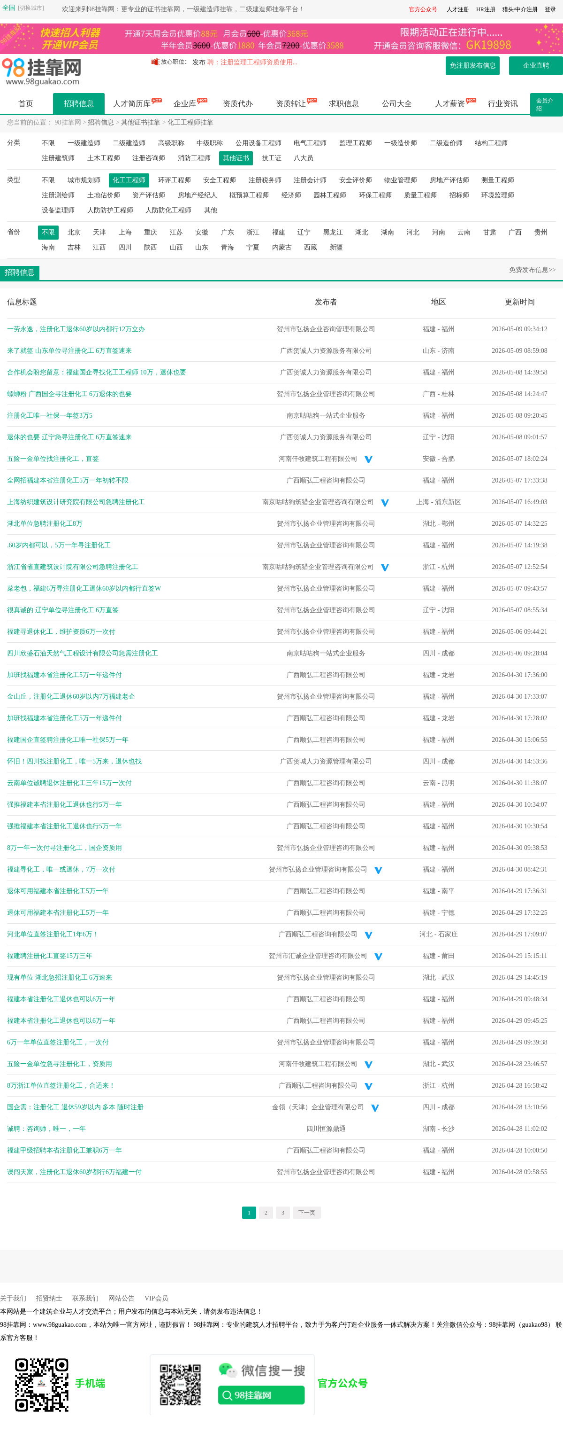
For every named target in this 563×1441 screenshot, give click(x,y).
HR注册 (485, 9)
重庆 (150, 232)
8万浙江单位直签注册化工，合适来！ (61, 1085)
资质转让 (291, 104)
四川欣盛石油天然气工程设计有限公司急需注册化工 (82, 653)
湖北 (361, 232)
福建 (278, 232)
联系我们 (85, 1298)
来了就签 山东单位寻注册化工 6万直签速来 (69, 350)
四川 (125, 247)
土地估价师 (103, 195)
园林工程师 (329, 195)
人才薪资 (450, 104)
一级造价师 (400, 143)
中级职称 (210, 143)
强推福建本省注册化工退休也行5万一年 (64, 804)
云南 (464, 232)
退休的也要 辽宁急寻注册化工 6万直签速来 (69, 437)
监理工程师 (355, 143)
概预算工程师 (249, 195)
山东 (201, 247)
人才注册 (458, 9)
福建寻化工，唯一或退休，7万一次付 (61, 869)
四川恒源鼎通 (326, 1128)
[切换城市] (31, 8)
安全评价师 (355, 180)
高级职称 (171, 143)
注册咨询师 (148, 158)
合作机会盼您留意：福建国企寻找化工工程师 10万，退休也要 (96, 372)
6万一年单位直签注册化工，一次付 (58, 1042)
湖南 (387, 232)
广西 (515, 232)
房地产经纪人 (197, 195)
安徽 (201, 232)
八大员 (303, 158)
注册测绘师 (58, 195)
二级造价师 (446, 143)
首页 (25, 104)
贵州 (541, 232)
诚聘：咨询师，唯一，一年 (46, 1128)
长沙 (448, 1128)
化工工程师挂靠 (190, 122)
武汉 (448, 977)
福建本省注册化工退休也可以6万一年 (61, 999)
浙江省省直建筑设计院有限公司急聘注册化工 (72, 566)
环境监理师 (497, 195)
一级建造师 (84, 143)
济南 (448, 350)
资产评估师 (148, 195)
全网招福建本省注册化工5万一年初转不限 (68, 480)
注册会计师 (310, 180)
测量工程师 (497, 180)
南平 (448, 891)
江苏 (176, 232)
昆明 (448, 783)
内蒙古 (282, 247)
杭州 (448, 566)
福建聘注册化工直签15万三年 (49, 955)
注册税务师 (265, 180)
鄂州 (448, 523)
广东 (227, 232)
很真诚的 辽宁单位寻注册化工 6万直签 (63, 610)
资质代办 (238, 104)
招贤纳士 (49, 1298)
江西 (99, 247)
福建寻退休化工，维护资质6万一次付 (61, 631)
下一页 (306, 1212)
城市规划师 (84, 180)
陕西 (150, 247)
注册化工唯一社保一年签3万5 (49, 415)
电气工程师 (310, 143)
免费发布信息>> (532, 269)
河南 (438, 232)
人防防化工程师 (168, 210)
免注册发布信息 (473, 65)
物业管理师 (400, 180)
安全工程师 (219, 180)
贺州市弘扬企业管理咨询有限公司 (326, 393)
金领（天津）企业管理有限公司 (318, 1107)
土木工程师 (103, 158)
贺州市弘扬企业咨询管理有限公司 (326, 329)
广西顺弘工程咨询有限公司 (326, 480)
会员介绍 (544, 104)
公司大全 (397, 104)
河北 (412, 232)
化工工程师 (129, 180)
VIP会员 (156, 1298)
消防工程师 (194, 158)
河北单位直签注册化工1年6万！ (53, 934)
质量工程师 (420, 195)
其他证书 (236, 158)
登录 (550, 9)
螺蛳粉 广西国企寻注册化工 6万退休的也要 (69, 393)
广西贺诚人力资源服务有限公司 (326, 350)
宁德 (448, 912)
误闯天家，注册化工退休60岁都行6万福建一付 (74, 1172)
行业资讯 (503, 104)
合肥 (448, 458)
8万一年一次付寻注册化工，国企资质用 (64, 847)
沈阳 (448, 437)
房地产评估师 (449, 180)
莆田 (448, 955)
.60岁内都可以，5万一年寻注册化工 (59, 545)
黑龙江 (333, 232)
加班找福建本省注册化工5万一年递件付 (64, 674)
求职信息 (344, 104)
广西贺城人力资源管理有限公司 (326, 761)
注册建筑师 (58, 158)
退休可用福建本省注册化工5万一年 (58, 891)
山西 (176, 247)
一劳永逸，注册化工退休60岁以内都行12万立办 (76, 329)
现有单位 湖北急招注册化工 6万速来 (59, 977)
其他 (210, 210)
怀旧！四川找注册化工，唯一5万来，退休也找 (74, 761)
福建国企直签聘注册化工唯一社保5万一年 (68, 739)
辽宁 (304, 232)
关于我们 (13, 1298)
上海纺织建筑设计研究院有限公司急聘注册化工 (76, 502)
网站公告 (121, 1298)
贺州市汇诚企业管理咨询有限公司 (318, 955)
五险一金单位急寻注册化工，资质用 (59, 1063)
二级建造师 (129, 143)
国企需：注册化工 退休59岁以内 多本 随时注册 (75, 1107)
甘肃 (489, 232)
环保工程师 (375, 195)
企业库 (185, 104)
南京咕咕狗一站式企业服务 (326, 415)
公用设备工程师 (259, 143)
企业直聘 (536, 65)
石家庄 (448, 934)
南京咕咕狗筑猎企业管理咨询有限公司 (318, 502)
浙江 (252, 232)
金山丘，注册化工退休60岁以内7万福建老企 (71, 696)
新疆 (336, 247)
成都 (448, 653)
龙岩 (448, 674)
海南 (48, 247)
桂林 (448, 393)
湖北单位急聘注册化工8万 (45, 523)
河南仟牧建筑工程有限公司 (318, 458)
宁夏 (252, 247)
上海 (125, 232)
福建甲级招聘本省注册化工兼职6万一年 (64, 1150)
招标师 (459, 195)
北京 (74, 232)
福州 (448, 329)
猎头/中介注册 (520, 9)
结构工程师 (491, 143)
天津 (99, 232)
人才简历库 (132, 104)
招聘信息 (79, 104)
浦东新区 (448, 502)
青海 (227, 247)
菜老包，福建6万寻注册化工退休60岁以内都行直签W (84, 588)
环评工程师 (174, 180)
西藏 (310, 247)
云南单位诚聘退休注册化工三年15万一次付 (69, 783)
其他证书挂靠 (140, 122)
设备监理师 (58, 210)
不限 (48, 143)
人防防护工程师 (110, 210)
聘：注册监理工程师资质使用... (252, 62)
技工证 (272, 158)
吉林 (74, 247)
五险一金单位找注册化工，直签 (53, 458)
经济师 (291, 195)
